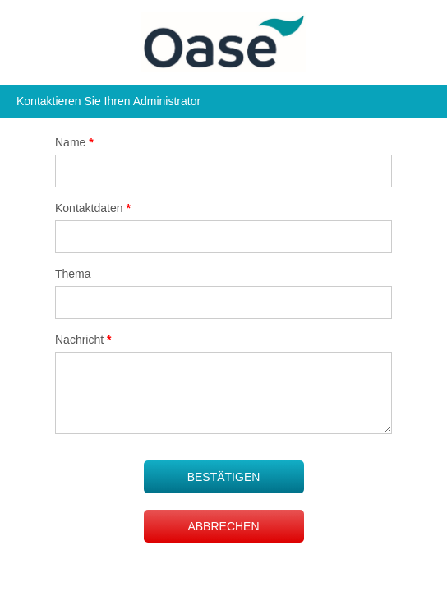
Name (74, 142)
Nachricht (83, 339)
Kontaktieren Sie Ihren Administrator (108, 101)
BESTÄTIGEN (223, 476)
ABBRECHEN (223, 526)
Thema (73, 273)
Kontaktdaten (93, 208)
